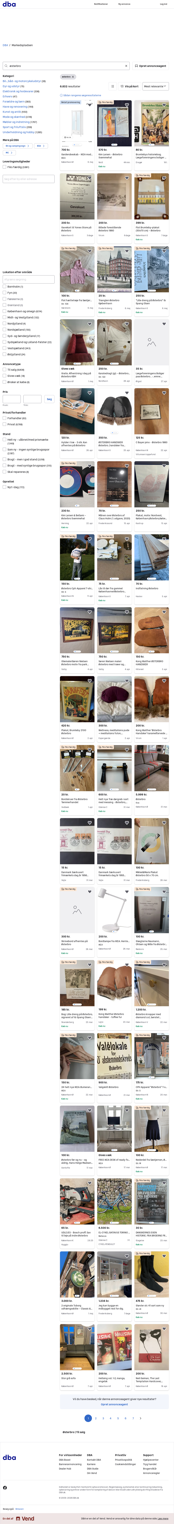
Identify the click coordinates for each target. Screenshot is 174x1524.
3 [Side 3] (103, 1418)
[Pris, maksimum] (32, 399)
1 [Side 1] (88, 1418)
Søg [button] (49, 399)
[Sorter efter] (156, 86)
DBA (5, 45)
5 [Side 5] (118, 1418)
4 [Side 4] (110, 1418)
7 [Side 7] (133, 1418)
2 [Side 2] (96, 1418)
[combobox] (66, 66)
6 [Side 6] (125, 1418)
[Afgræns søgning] (29, 279)
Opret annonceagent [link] (114, 1404)
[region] (77, 123)
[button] (150, 66)
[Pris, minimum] (12, 399)
